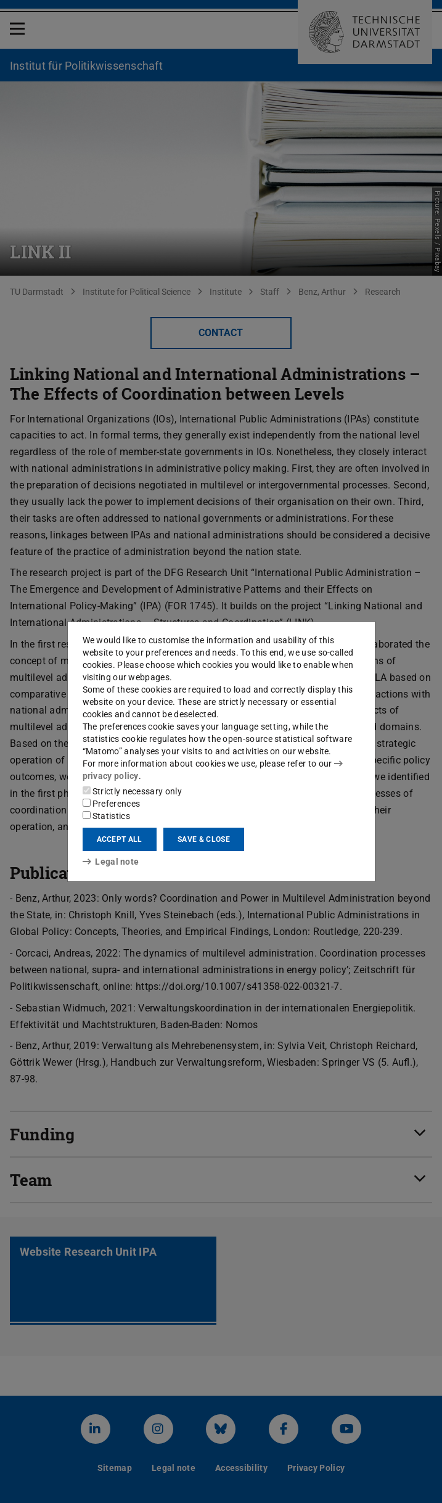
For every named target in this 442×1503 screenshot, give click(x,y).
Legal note (111, 862)
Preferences (112, 804)
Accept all (119, 839)
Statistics (106, 816)
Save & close (204, 839)
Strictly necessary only (132, 791)
